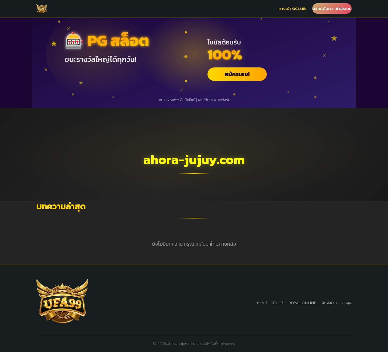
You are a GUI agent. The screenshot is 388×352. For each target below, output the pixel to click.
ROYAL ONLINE (302, 302)
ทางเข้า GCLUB (292, 8)
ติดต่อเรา (329, 302)
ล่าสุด (347, 302)
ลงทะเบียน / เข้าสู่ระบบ (332, 8)
